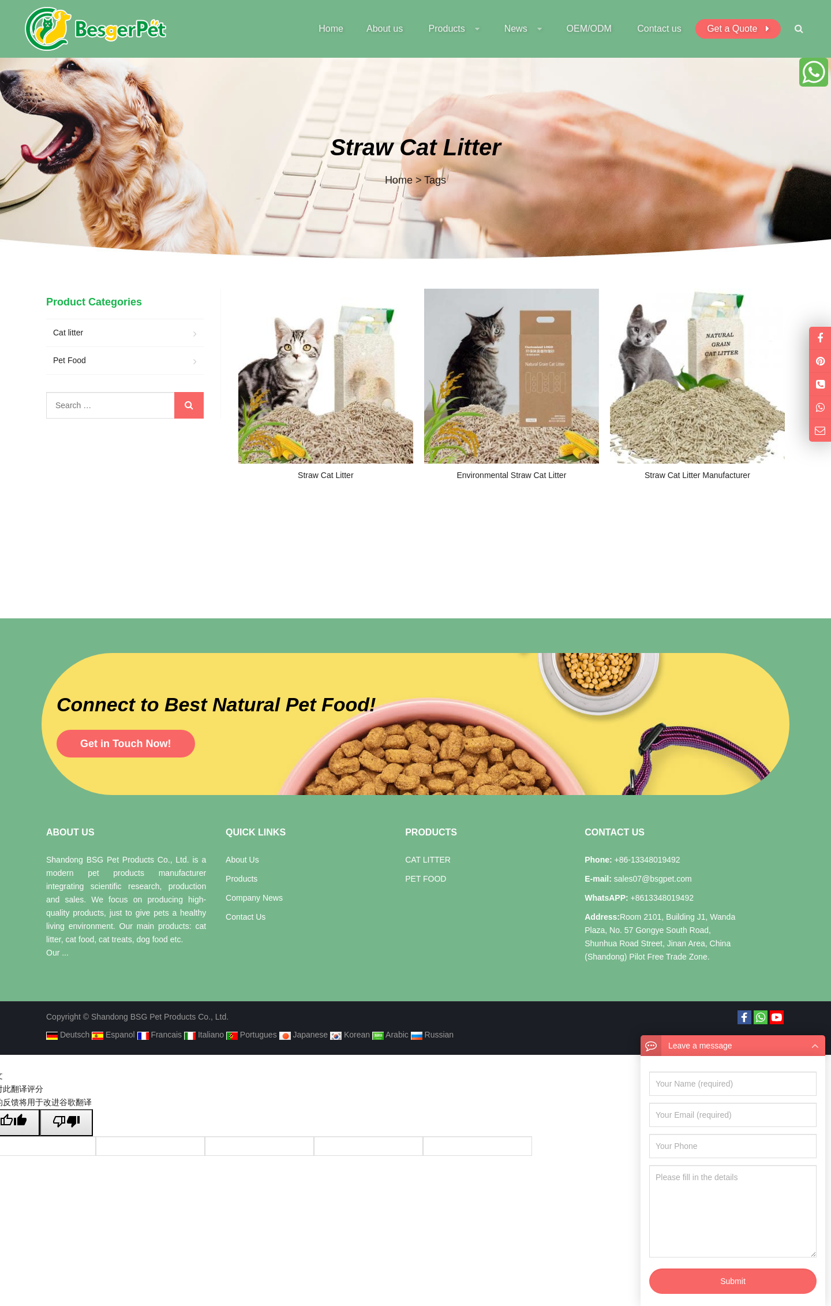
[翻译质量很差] (66, 1122)
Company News (254, 897)
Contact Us (245, 916)
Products (241, 878)
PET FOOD (425, 878)
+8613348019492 (661, 897)
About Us (242, 859)
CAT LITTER (428, 859)
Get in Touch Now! (125, 743)
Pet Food (69, 360)
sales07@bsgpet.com (652, 878)
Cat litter (68, 332)
